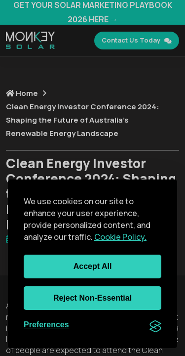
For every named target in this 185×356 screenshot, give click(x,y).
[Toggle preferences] (46, 325)
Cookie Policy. (120, 236)
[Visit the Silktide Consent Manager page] (155, 325)
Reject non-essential (92, 298)
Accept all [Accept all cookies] (93, 266)
